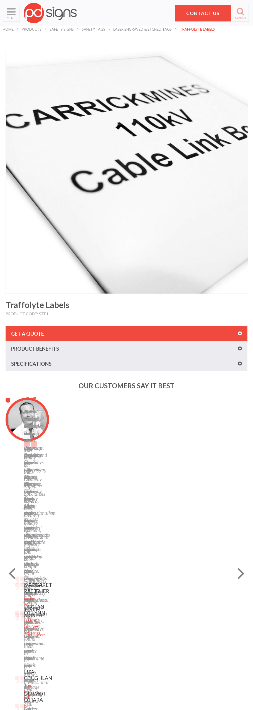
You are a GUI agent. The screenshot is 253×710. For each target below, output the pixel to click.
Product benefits (35, 349)
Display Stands (79, 628)
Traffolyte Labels (197, 29)
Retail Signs (76, 670)
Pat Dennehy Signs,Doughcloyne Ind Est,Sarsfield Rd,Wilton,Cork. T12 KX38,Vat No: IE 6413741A (217, 610)
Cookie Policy (141, 614)
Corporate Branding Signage (90, 649)
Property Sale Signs (83, 642)
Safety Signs (62, 29)
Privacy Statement (145, 600)
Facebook (137, 628)
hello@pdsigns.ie (215, 645)
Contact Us (13, 628)
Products (31, 29)
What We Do (14, 607)
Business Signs (79, 607)
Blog (133, 621)
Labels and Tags (80, 621)
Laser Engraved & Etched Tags (142, 29)
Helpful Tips (13, 621)
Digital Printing (79, 593)
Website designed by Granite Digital (158, 704)
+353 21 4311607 (215, 638)
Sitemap (136, 593)
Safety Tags (93, 29)
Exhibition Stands (81, 663)
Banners (73, 614)
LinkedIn (136, 635)
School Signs (14, 642)
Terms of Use (141, 607)
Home (8, 29)
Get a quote (27, 334)
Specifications (31, 364)
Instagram (138, 642)
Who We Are (14, 600)
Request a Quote (18, 635)
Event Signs (76, 656)
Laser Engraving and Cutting (90, 600)
